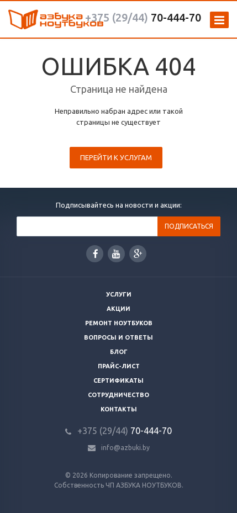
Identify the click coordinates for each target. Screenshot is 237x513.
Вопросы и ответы (118, 337)
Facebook (95, 253)
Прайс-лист (119, 366)
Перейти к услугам (116, 157)
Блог (119, 351)
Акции (118, 308)
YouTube (116, 253)
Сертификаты (118, 380)
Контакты (119, 409)
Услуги (118, 294)
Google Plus (138, 253)
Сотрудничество (118, 395)
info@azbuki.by (125, 447)
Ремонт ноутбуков (118, 323)
